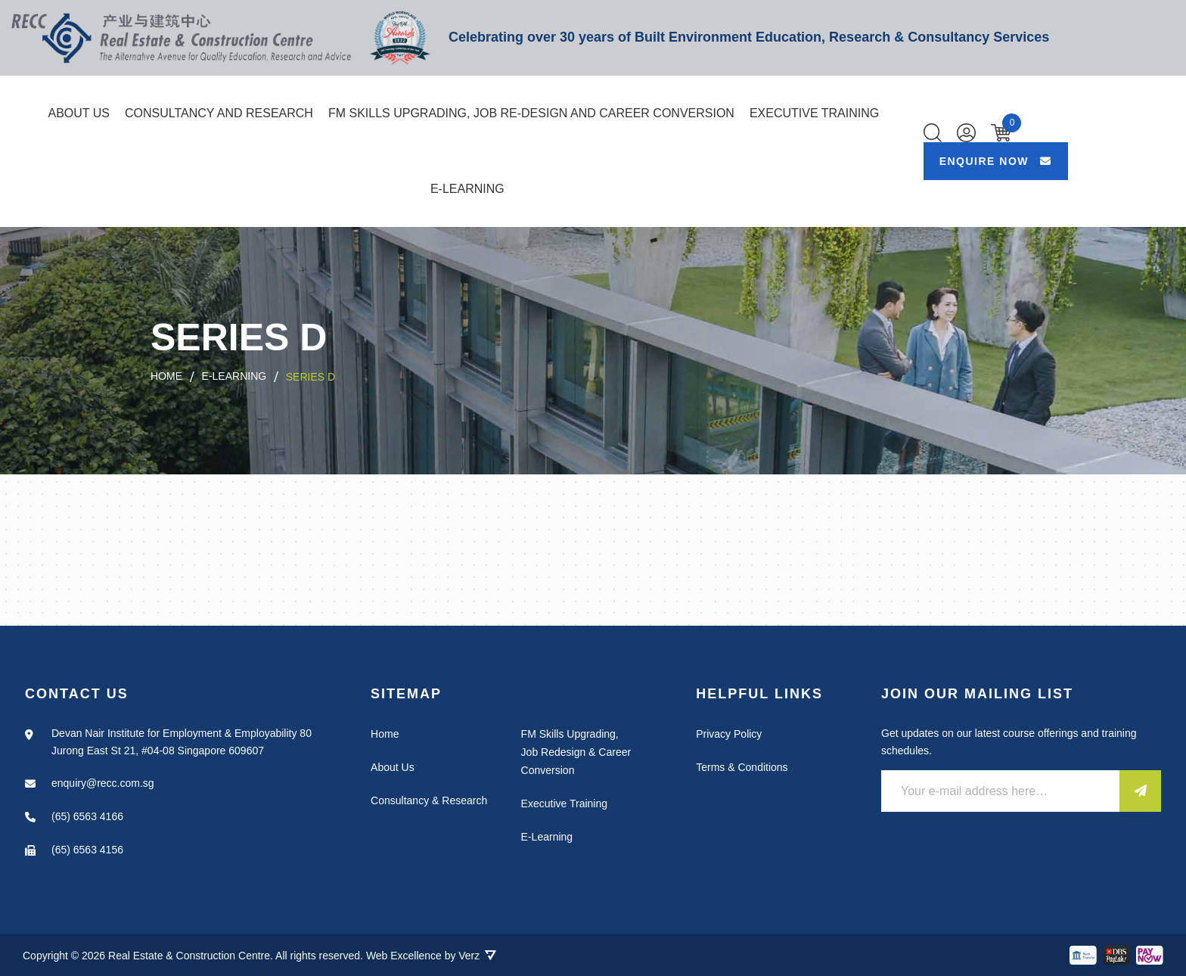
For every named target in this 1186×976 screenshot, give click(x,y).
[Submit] (1140, 791)
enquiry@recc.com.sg (102, 783)
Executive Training (814, 113)
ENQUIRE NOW (995, 161)
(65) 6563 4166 (87, 816)
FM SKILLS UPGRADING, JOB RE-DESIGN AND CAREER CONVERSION (531, 113)
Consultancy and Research (219, 113)
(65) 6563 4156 (87, 850)
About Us (79, 113)
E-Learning (467, 188)
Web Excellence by (431, 956)
